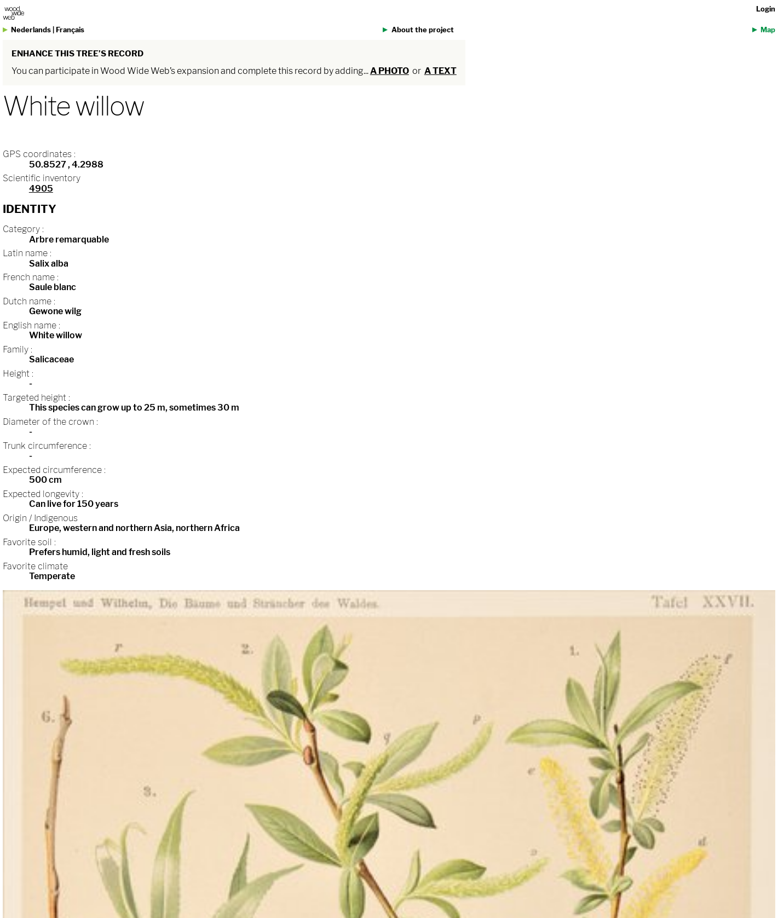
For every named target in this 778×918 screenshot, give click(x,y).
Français (70, 30)
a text (440, 71)
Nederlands (31, 30)
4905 (41, 188)
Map (767, 30)
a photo (389, 71)
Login (765, 9)
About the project (422, 30)
